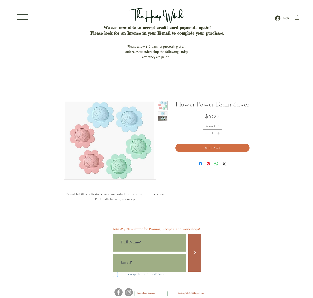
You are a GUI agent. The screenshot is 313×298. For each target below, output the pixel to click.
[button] (22, 17)
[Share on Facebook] (200, 163)
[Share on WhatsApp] (216, 163)
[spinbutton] (212, 133)
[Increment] (219, 133)
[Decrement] (205, 133)
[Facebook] (118, 292)
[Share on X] (224, 163)
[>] (194, 253)
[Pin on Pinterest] (208, 163)
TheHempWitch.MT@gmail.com (191, 293)
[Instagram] (129, 292)
